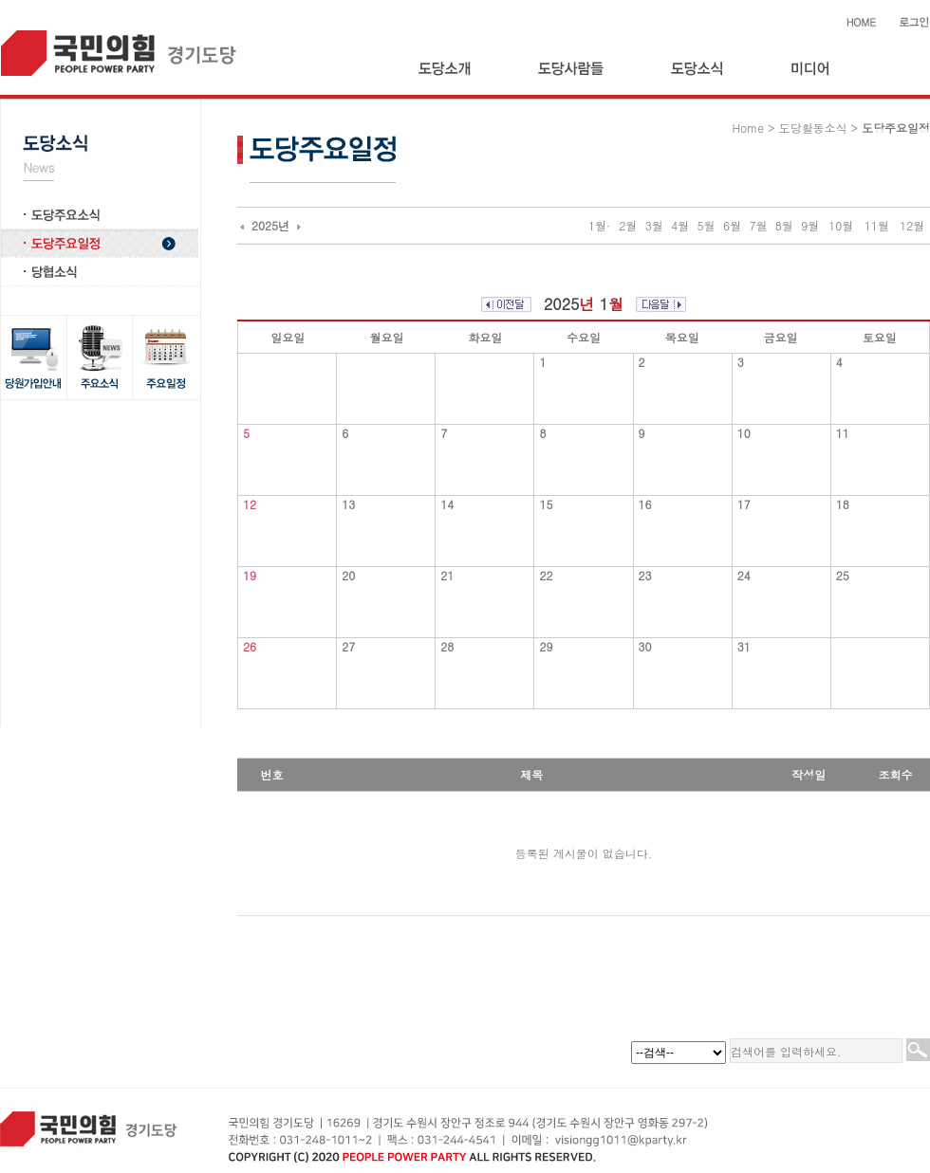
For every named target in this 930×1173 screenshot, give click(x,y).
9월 (810, 225)
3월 (654, 225)
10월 (840, 225)
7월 (758, 225)
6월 (732, 225)
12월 (912, 225)
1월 (597, 225)
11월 (877, 225)
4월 (680, 225)
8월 (784, 225)
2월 (628, 225)
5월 (707, 225)
